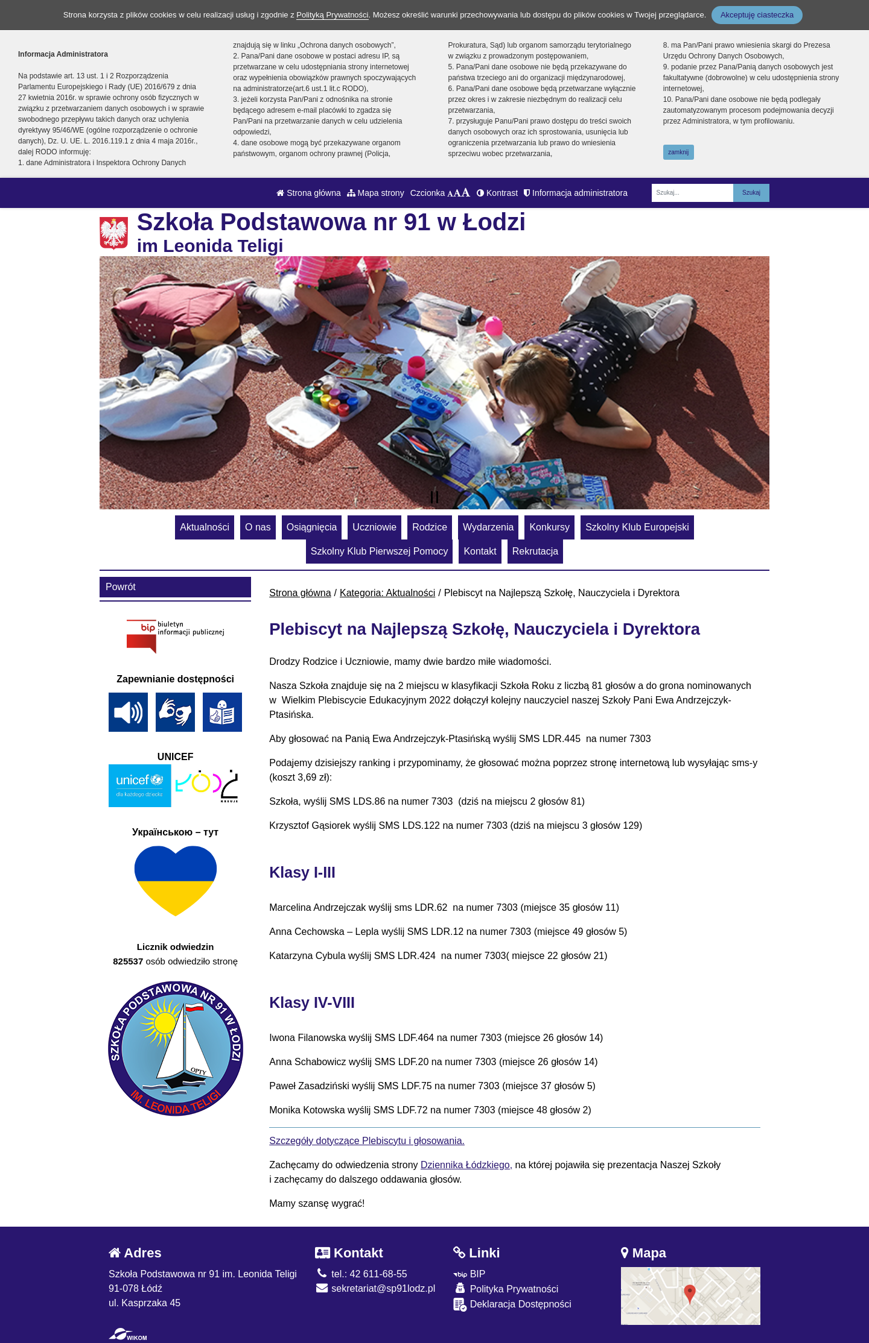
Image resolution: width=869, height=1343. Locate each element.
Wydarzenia (488, 527)
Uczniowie (374, 527)
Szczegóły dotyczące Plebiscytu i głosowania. (367, 1141)
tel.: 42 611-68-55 (361, 1274)
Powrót (121, 587)
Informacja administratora (576, 193)
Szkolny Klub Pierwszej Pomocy (379, 551)
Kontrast (497, 193)
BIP (469, 1274)
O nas (258, 527)
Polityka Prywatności (505, 1288)
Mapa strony (375, 193)
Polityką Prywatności (332, 14)
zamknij (678, 152)
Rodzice (429, 527)
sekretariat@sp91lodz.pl (375, 1288)
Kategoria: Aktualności (387, 593)
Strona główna (308, 193)
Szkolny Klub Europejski (637, 527)
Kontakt (479, 551)
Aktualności (204, 527)
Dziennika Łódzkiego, (466, 1165)
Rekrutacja (535, 551)
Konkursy (549, 527)
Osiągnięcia (312, 527)
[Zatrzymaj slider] (434, 497)
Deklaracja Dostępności (512, 1305)
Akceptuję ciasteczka (757, 14)
